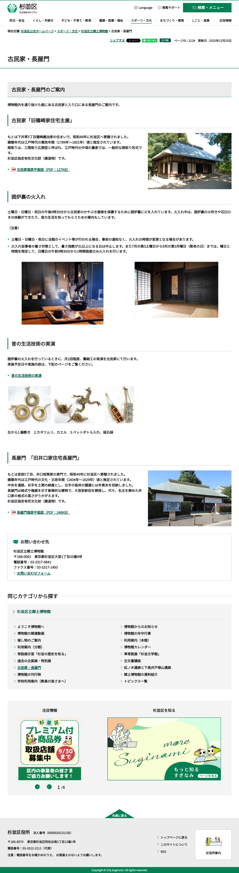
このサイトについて (174, 844)
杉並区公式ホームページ (37, 31)
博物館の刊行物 (29, 674)
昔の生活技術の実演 (26, 375)
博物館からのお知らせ (141, 626)
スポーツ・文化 (67, 31)
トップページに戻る (174, 837)
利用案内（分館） (30, 646)
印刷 (166, 40)
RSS (163, 851)
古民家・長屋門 (29, 667)
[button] (143, 7)
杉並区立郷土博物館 (94, 31)
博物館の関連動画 (30, 633)
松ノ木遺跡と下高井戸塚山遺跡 (147, 667)
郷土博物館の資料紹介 (141, 674)
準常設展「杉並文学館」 (142, 653)
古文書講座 (132, 660)
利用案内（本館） (137, 640)
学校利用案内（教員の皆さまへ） (42, 681)
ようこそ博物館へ (30, 626)
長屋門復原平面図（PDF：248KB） (43, 512)
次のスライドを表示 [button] (49, 786)
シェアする (117, 40)
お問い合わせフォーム (33, 573)
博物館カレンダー (137, 646)
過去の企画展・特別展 (34, 660)
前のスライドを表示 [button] (37, 786)
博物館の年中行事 (137, 633)
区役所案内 (213, 853)
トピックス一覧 (135, 681)
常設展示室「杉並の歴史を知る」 (42, 653)
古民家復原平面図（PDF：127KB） (43, 169)
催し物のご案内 (29, 640)
